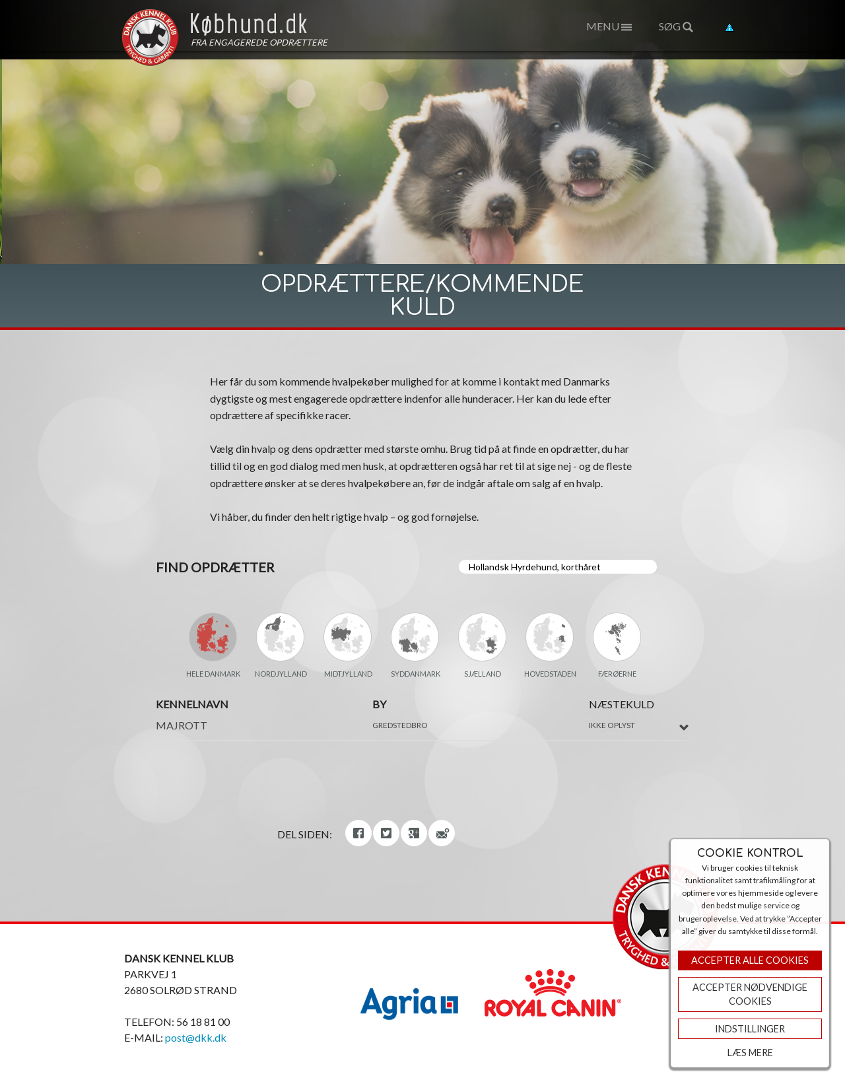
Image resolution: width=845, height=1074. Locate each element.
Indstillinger (750, 1028)
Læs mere (750, 1052)
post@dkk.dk (195, 1037)
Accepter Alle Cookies (750, 960)
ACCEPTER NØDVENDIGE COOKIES (750, 994)
